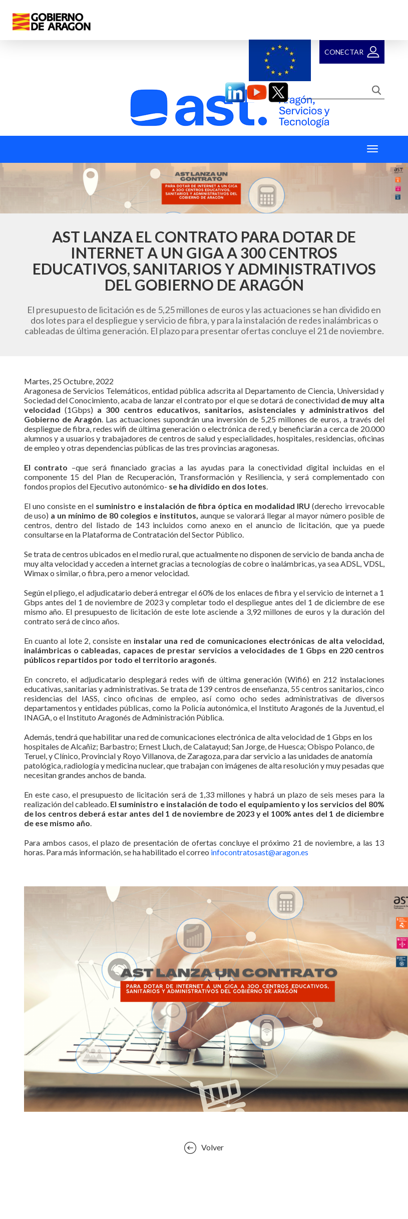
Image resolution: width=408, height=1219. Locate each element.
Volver (212, 1147)
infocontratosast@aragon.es (259, 852)
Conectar (343, 52)
